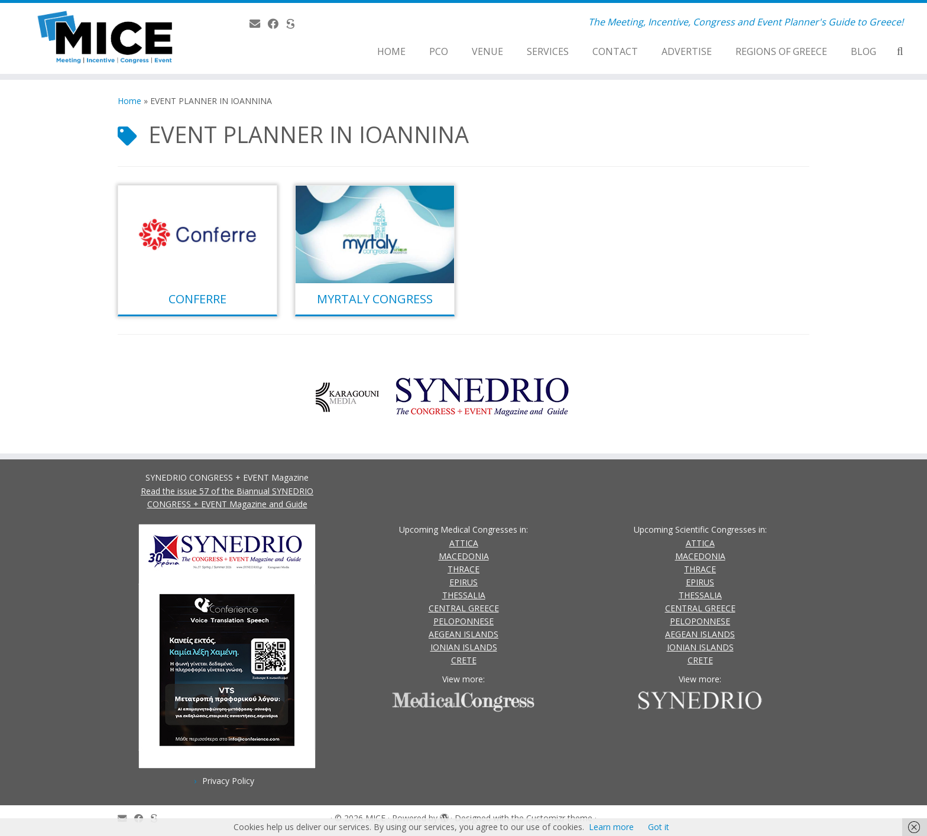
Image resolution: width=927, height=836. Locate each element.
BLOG (863, 51)
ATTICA (463, 543)
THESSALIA (463, 595)
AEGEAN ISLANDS (463, 634)
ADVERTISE (687, 51)
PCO (438, 51)
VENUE (487, 51)
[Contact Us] (258, 24)
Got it (658, 826)
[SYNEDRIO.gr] (294, 24)
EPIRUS (463, 582)
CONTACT (615, 51)
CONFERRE (197, 299)
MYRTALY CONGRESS (375, 299)
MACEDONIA (464, 556)
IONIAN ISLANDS (463, 647)
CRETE (464, 660)
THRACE (463, 569)
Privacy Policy (228, 780)
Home (129, 100)
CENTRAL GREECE (464, 608)
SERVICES (548, 51)
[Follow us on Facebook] (277, 24)
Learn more (611, 826)
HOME (391, 51)
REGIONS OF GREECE (781, 51)
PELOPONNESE (463, 621)
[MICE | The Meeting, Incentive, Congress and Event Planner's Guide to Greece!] (107, 38)
